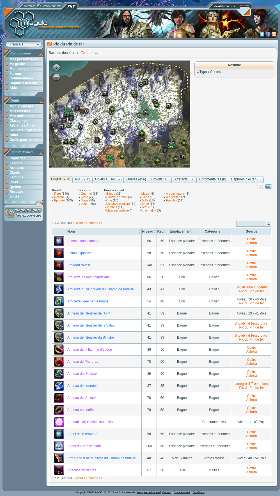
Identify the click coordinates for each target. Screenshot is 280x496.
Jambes (111, 207)
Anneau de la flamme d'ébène (89, 350)
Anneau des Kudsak (82, 374)
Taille (144, 200)
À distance (173, 197)
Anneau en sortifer (81, 410)
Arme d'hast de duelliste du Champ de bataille (101, 458)
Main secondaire (117, 210)
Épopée (59, 200)
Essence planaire (118, 203)
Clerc (84, 197)
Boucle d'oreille (116, 197)
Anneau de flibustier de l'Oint (88, 313)
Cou (109, 200)
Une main (148, 210)
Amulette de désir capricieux (88, 277)
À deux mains (175, 193)
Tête (144, 207)
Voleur (85, 203)
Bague (110, 193)
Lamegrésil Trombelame (251, 384)
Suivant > (78, 222)
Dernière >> (94, 222)
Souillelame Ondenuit (252, 287)
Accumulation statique (83, 241)
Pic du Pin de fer (251, 291)
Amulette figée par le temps (87, 301)
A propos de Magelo (148, 492)
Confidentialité (182, 492)
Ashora (251, 243)
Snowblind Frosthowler (251, 323)
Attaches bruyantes (81, 470)
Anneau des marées (82, 386)
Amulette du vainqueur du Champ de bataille (100, 289)
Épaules (171, 200)
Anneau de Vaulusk (81, 398)
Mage (85, 200)
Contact (166, 492)
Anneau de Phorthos (82, 362)
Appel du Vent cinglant (84, 446)
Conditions (199, 492)
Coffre (251, 239)
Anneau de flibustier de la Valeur (91, 325)
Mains (145, 193)
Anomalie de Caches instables (90, 422)
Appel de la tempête (82, 434)
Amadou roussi (78, 265)
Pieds (145, 197)
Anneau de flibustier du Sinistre (90, 337)
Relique (59, 197)
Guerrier (86, 193)
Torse (145, 203)
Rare (57, 193)
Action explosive (79, 253)
